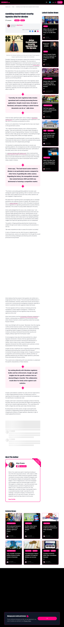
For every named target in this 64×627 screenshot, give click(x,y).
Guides (20, 601)
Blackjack (21, 608)
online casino (36, 64)
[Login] (53, 2)
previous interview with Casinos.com (17, 153)
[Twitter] (35, 31)
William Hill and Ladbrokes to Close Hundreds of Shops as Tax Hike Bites (50, 30)
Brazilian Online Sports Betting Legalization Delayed (31, 527)
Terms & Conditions (37, 611)
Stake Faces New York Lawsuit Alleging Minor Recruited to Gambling (49, 162)
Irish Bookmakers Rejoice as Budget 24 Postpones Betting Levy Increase (31, 555)
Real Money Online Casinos (10, 601)
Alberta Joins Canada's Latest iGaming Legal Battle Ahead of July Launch (49, 136)
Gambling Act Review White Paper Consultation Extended (49, 555)
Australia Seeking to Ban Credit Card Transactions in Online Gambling (50, 527)
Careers (34, 604)
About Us (35, 606)
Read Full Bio (12, 499)
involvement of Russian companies (29, 316)
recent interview (14, 203)
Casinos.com (8, 6)
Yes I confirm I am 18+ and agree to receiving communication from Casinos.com (21, 588)
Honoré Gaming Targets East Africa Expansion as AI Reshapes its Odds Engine (49, 57)
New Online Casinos (9, 604)
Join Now (52, 584)
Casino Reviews (22, 604)
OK (47, 618)
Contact (34, 601)
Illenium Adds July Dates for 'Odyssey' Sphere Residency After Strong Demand (49, 84)
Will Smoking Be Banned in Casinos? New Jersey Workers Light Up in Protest (14, 528)
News (13, 6)
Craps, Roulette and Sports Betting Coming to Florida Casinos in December (14, 555)
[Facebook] (32, 31)
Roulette (21, 611)
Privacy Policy (35, 608)
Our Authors (35, 599)
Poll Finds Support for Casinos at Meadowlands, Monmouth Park (50, 110)
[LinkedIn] (30, 31)
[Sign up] (60, 2)
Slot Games (21, 606)
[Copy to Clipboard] (38, 31)
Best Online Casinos (9, 599)
